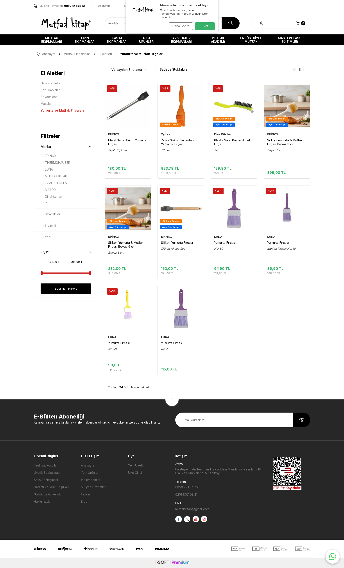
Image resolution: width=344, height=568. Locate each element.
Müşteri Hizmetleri (94, 487)
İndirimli (48, 225)
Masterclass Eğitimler (289, 39)
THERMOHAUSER (55, 162)
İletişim (86, 494)
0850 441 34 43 (186, 487)
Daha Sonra (179, 26)
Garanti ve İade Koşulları (51, 487)
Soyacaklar (49, 97)
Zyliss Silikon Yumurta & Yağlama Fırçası (178, 142)
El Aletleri (105, 54)
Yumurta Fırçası (225, 242)
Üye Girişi (135, 472)
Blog (84, 501)
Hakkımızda (42, 501)
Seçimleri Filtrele (66, 288)
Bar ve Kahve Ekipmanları (181, 39)
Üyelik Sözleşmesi (47, 472)
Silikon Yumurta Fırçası (177, 242)
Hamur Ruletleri (51, 83)
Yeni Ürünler (90, 472)
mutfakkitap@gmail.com (192, 509)
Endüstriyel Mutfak (251, 39)
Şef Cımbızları (50, 90)
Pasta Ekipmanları (117, 39)
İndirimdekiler (90, 480)
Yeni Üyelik (136, 465)
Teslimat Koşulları (46, 465)
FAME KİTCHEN (54, 183)
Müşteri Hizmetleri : (59, 6)
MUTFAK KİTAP (54, 176)
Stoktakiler (50, 214)
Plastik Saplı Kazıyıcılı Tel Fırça (232, 142)
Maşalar (46, 103)
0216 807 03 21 (186, 494)
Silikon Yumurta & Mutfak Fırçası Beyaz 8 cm (285, 142)
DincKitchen (51, 196)
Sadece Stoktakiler (172, 69)
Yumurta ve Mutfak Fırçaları (62, 110)
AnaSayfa (104, 5)
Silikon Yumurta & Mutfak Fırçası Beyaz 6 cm (125, 244)
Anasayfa (46, 54)
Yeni (46, 237)
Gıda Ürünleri (146, 39)
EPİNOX (48, 156)
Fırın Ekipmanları (85, 39)
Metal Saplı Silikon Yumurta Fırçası (127, 142)
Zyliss (165, 134)
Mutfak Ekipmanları (51, 39)
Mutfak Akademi (218, 39)
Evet (205, 26)
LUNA (47, 169)
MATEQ (48, 190)
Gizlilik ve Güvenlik (47, 494)
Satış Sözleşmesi (46, 480)
